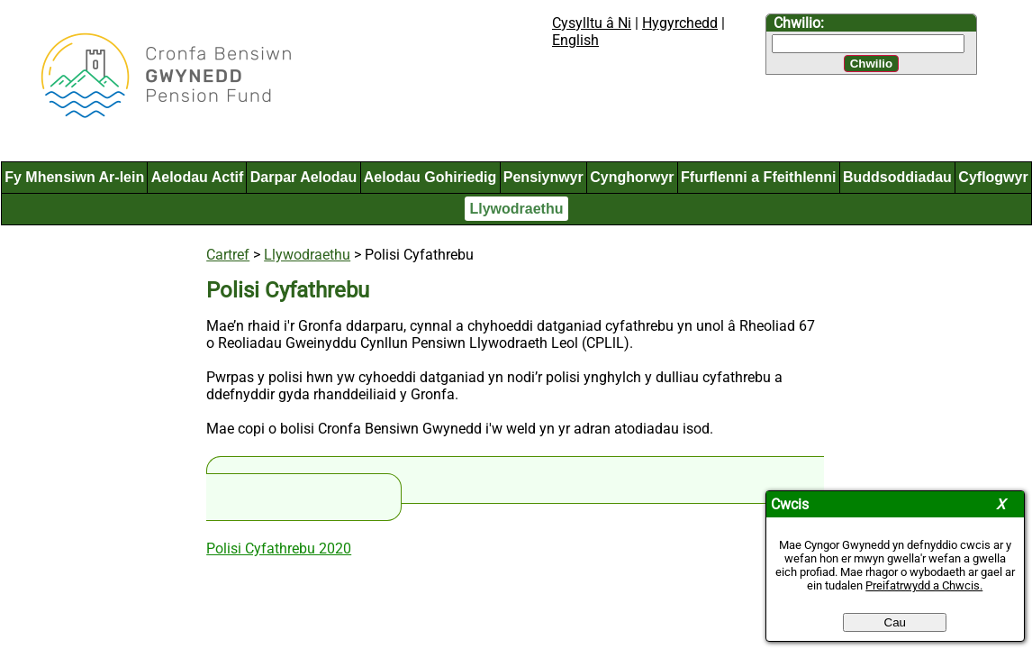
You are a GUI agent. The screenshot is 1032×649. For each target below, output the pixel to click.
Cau (895, 622)
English (575, 40)
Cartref (227, 254)
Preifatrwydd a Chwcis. (923, 585)
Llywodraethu (516, 208)
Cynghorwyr (632, 177)
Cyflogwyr (992, 177)
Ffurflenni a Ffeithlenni (758, 177)
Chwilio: (799, 23)
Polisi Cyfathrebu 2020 (278, 548)
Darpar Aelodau (304, 177)
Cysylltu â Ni (591, 23)
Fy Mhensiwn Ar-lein (74, 177)
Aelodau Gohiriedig (430, 177)
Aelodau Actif (197, 177)
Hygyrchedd (680, 23)
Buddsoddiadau (897, 177)
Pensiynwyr (543, 177)
